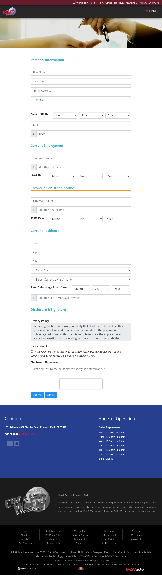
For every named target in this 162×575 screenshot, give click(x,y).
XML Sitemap (136, 534)
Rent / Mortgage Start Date (49, 287)
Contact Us (81, 543)
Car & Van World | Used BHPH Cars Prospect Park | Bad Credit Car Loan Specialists (99, 552)
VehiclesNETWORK (79, 556)
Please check (39, 346)
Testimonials (53, 543)
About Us (25, 534)
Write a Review (81, 530)
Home (25, 530)
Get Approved (25, 543)
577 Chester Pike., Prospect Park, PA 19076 (128, 2)
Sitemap (136, 530)
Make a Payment (81, 534)
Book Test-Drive (53, 530)
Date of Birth (39, 114)
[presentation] (81, 384)
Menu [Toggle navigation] (151, 11)
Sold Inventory (108, 543)
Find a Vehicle (53, 539)
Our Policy (109, 539)
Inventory (25, 539)
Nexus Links (136, 539)
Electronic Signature (44, 362)
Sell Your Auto (53, 534)
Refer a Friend (109, 534)
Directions (109, 530)
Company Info (81, 539)
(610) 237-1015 (84, 2)
